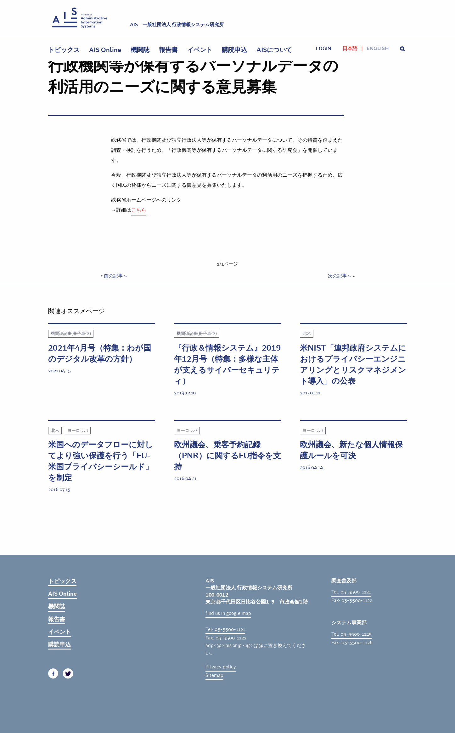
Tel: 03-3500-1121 (225, 629)
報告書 (168, 50)
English (378, 48)
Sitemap (214, 675)
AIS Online (105, 50)
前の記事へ (115, 276)
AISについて (274, 50)
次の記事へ (339, 276)
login (323, 48)
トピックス (64, 50)
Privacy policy (220, 667)
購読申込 (234, 50)
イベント (199, 50)
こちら (138, 210)
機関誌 (140, 50)
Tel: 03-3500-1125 (351, 634)
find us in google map (228, 613)
